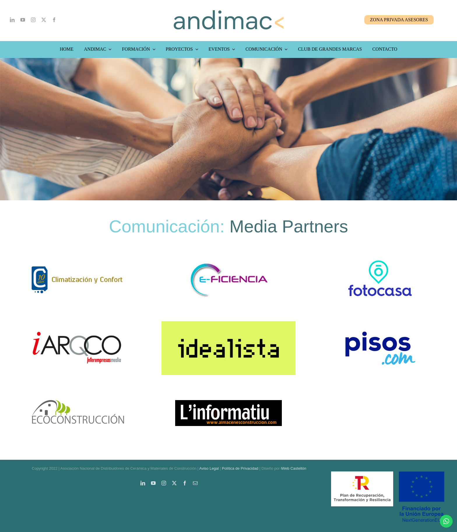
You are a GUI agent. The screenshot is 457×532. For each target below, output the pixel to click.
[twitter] (43, 19)
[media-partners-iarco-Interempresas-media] (77, 324)
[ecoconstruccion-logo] (77, 392)
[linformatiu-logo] (228, 392)
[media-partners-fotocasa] (380, 255)
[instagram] (33, 19)
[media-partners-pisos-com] (380, 324)
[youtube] (22, 19)
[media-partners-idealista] (228, 324)
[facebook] (54, 19)
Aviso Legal (209, 468)
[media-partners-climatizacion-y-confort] (77, 255)
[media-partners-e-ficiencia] (228, 255)
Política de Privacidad (240, 468)
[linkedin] (12, 19)
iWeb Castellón (293, 468)
